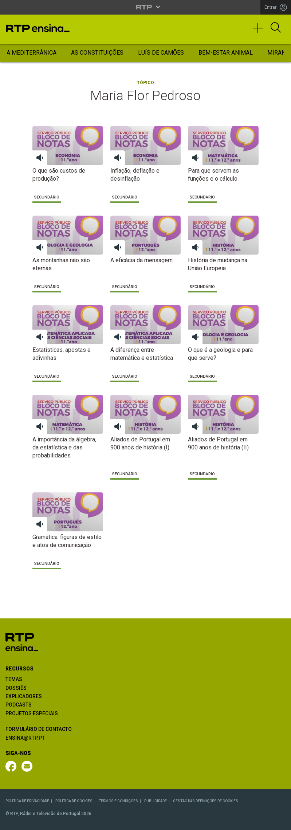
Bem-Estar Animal (225, 52)
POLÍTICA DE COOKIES (74, 801)
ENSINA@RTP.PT (25, 738)
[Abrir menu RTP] (145, 7)
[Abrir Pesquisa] (275, 28)
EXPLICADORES (23, 696)
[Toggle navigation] (260, 31)
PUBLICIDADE (155, 801)
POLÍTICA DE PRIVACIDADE (27, 801)
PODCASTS (18, 705)
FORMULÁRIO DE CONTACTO (38, 729)
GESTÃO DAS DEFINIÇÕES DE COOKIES (205, 801)
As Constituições (97, 52)
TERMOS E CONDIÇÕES (118, 801)
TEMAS (13, 679)
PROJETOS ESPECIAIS (31, 713)
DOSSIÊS (16, 688)
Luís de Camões (161, 52)
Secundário (46, 197)
